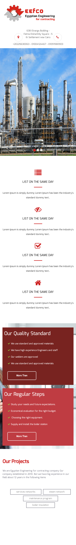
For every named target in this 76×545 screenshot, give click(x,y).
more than (21, 375)
